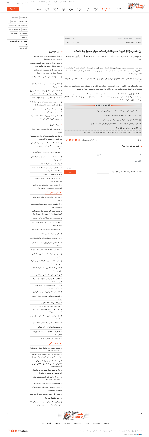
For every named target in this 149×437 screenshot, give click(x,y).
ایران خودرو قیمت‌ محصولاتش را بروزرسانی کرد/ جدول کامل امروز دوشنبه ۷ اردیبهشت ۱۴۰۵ (46, 103)
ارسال (70, 172)
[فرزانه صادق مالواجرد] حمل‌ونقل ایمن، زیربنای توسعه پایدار (48, 286)
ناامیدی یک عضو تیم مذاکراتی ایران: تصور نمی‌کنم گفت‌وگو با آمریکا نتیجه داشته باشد (111, 132)
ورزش (71, 9)
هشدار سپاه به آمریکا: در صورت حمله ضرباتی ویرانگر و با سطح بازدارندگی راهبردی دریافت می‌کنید (46, 146)
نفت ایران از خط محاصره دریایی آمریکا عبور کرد (45, 249)
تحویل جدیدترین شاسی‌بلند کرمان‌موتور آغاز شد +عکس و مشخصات (47, 389)
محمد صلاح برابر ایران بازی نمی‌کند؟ (48, 327)
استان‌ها (55, 9)
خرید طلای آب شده (14, 29)
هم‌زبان (55, 1)
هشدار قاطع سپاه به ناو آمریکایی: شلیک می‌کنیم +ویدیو (120, 119)
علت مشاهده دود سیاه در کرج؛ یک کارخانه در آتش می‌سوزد (46, 158)
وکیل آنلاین (15, 17)
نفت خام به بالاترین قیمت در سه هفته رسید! (46, 322)
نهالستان (24, 29)
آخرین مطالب (54, 193)
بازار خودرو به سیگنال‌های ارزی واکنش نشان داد (45, 238)
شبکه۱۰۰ (71, 1)
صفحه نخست (117, 9)
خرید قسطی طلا (22, 25)
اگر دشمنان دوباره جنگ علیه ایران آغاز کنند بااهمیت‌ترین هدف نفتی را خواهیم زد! (47, 187)
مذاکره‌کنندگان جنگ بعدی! (51, 174)
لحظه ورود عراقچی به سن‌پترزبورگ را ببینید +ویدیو (47, 297)
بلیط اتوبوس (23, 48)
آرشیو (26, 1)
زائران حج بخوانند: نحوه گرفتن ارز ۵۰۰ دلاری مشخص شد (47, 255)
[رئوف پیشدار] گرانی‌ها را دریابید (50, 163)
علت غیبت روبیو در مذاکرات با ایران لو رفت (46, 218)
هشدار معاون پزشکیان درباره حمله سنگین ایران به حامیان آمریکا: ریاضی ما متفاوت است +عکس (46, 92)
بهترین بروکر (14, 33)
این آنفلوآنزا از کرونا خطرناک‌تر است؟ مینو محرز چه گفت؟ (108, 51)
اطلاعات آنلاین (136, 6)
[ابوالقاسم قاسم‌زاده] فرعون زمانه (49, 302)
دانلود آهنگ (12, 25)
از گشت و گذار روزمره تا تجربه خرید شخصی (46, 383)
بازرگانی (56, 343)
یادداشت (42, 1)
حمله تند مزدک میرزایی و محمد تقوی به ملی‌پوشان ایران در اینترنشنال (48, 58)
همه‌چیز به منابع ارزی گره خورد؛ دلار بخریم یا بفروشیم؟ (121, 115)
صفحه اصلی (137, 38)
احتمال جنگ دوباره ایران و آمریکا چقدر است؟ (46, 97)
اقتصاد (88, 9)
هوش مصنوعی (23, 21)
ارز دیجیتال (24, 37)
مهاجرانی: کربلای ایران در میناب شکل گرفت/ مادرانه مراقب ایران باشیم (47, 169)
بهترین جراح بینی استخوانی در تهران (18, 42)
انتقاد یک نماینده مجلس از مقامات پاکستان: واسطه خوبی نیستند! (46, 85)
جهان (63, 9)
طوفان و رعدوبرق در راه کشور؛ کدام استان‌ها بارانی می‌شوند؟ (47, 280)
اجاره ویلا (13, 21)
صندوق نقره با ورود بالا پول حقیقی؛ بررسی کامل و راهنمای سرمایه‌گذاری (46, 349)
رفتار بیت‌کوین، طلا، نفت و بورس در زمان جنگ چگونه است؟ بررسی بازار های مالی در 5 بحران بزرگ (46, 355)
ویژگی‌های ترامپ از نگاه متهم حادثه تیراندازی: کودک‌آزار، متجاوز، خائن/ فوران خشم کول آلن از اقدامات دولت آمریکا (46, 309)
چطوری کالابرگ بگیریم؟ (52, 398)
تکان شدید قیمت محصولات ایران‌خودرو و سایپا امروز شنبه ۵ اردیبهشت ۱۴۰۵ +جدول (46, 137)
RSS (41, 423)
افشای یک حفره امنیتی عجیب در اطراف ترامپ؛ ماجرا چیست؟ (46, 269)
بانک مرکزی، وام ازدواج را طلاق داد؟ (127, 128)
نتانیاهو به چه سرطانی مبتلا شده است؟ (47, 233)
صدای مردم (48, 2)
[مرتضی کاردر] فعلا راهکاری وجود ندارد (48, 274)
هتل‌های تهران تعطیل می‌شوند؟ (49, 338)
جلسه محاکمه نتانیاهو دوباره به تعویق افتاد (46, 229)
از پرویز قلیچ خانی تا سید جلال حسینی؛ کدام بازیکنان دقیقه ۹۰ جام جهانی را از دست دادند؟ (47, 212)
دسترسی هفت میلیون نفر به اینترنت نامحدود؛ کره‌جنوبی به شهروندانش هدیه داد (46, 117)
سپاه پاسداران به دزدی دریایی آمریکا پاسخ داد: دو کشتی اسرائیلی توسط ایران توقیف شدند (46, 64)
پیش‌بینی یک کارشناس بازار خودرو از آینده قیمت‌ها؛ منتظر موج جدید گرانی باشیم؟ (47, 71)
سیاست (79, 9)
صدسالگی (63, 1)
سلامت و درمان (122, 38)
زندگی (47, 9)
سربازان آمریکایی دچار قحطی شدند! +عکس (46, 152)
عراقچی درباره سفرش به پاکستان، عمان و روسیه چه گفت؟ (46, 317)
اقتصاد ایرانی (23, 33)
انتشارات (33, 1)
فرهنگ (96, 9)
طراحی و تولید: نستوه (133, 434)
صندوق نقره (23, 17)
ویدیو (39, 9)
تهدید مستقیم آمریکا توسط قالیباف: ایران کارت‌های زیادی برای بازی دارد (47, 110)
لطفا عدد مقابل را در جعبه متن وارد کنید (127, 171)
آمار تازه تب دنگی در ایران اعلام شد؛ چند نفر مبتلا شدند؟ (47, 244)
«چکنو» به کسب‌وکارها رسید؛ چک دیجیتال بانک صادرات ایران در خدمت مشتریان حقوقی (46, 403)
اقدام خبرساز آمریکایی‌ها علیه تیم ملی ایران (46, 291)
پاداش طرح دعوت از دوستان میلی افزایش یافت (45, 394)
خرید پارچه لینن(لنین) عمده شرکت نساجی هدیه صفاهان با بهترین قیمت (47, 378)
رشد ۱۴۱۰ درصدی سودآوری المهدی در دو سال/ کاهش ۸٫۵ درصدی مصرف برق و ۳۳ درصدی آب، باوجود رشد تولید (46, 363)
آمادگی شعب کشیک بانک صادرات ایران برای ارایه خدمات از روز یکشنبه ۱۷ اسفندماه (47, 371)
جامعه (106, 9)
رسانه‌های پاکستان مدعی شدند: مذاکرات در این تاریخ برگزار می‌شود (117, 111)
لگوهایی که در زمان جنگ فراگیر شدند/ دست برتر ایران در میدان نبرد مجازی (114, 123)
